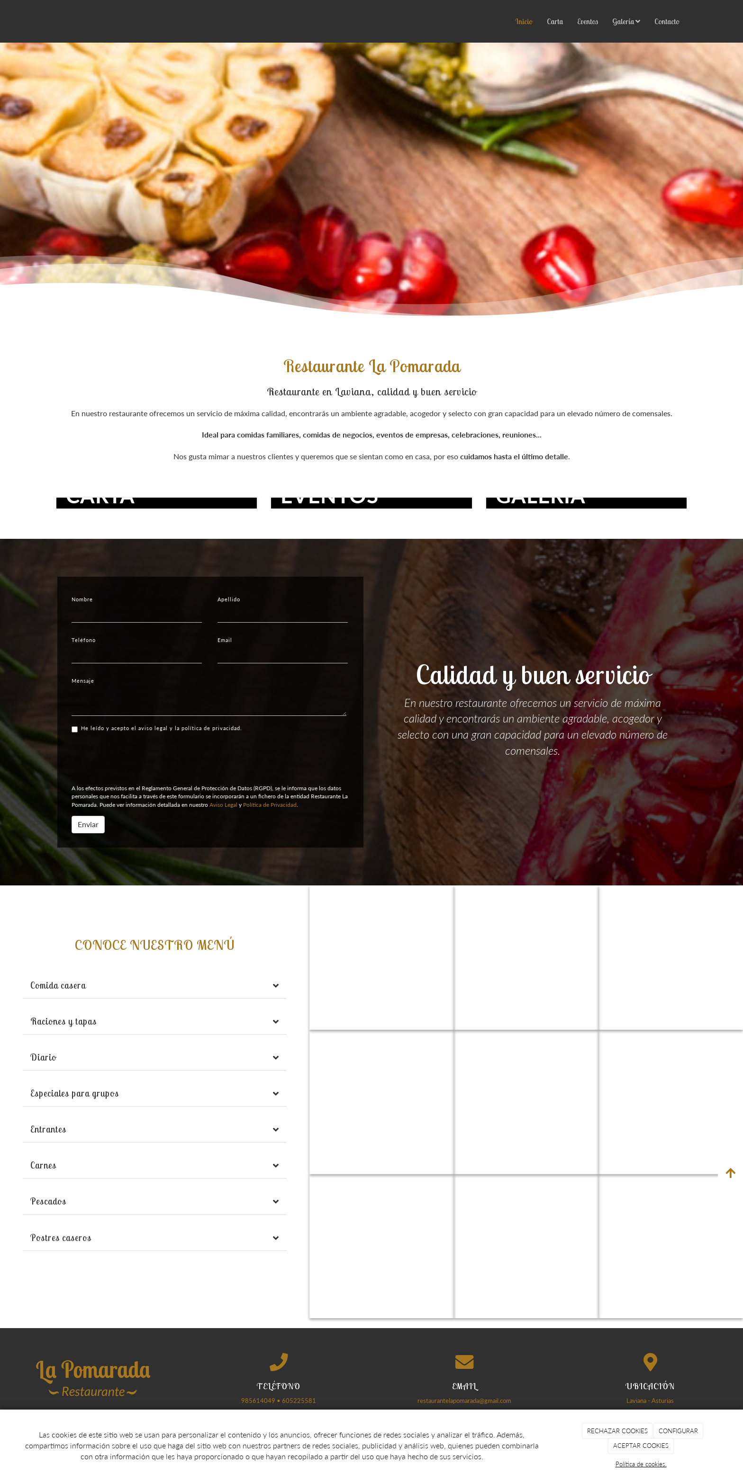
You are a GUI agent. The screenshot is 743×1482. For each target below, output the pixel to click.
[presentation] (144, 758)
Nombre (82, 599)
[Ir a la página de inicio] (47, 21)
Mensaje (83, 681)
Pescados (48, 1201)
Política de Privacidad (270, 804)
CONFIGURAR (678, 1431)
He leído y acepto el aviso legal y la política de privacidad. (157, 728)
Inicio (524, 21)
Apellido (228, 599)
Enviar (88, 824)
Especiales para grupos (74, 1093)
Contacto (667, 21)
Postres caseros (60, 1237)
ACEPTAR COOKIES (641, 1445)
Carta (555, 21)
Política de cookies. (641, 1464)
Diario (43, 1057)
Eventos (587, 21)
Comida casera (58, 985)
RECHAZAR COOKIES (617, 1431)
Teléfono (84, 640)
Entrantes (48, 1129)
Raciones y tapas (63, 1021)
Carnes (43, 1165)
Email (224, 640)
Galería (626, 21)
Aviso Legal (223, 804)
